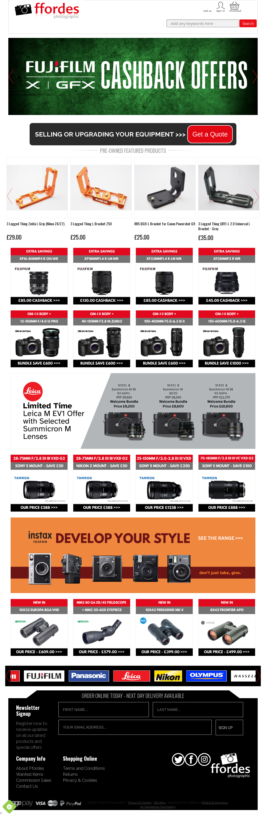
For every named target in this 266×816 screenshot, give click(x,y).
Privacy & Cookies (80, 780)
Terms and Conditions (84, 768)
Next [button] (255, 77)
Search (248, 24)
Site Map (159, 802)
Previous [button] (11, 77)
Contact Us (27, 786)
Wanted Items (29, 774)
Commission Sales (33, 780)
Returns (70, 774)
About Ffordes (30, 768)
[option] (133, 76)
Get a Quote (210, 134)
